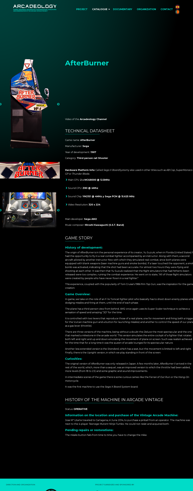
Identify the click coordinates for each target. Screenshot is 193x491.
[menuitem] (82, 9)
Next (58, 104)
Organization (146, 9)
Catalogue (99, 9)
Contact (167, 9)
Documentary (122, 9)
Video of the (72, 119)
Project (82, 9)
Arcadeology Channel (93, 119)
